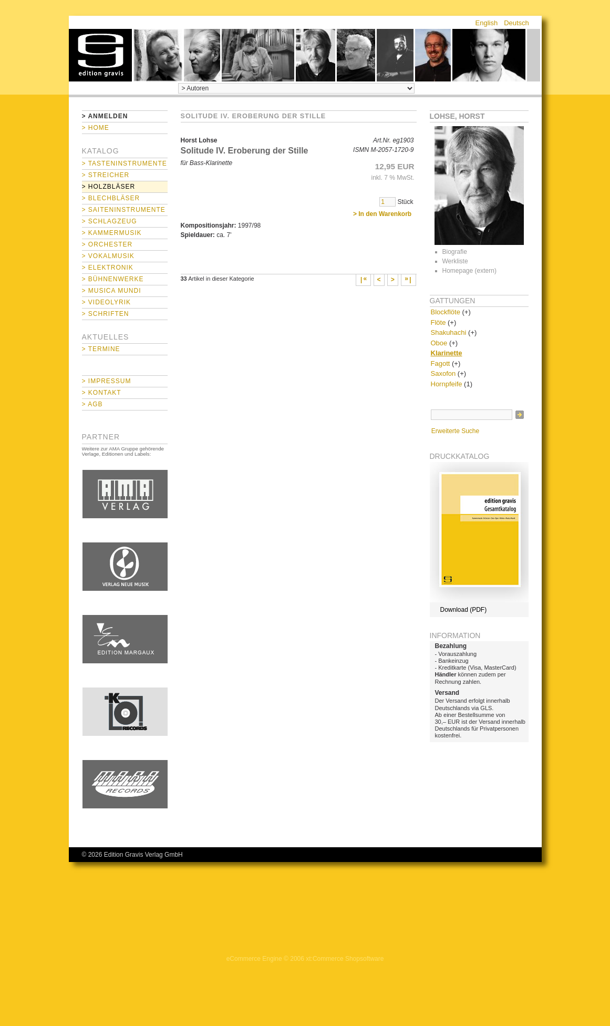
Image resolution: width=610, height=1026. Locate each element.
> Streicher (106, 175)
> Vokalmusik (108, 256)
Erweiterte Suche (455, 431)
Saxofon (443, 373)
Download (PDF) (463, 609)
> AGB (92, 404)
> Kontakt (101, 392)
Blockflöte (445, 312)
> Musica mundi (111, 290)
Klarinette (446, 353)
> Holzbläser (109, 186)
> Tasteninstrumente (124, 163)
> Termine (101, 349)
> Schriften (105, 313)
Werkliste (455, 261)
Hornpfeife (446, 384)
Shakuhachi (449, 332)
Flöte (438, 322)
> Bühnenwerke (113, 279)
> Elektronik (107, 267)
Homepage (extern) (469, 270)
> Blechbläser (111, 198)
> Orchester (107, 244)
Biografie (454, 251)
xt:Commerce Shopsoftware (345, 958)
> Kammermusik (112, 233)
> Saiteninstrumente (124, 209)
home (100, 55)
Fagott (440, 363)
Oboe (439, 343)
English (486, 23)
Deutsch (516, 23)
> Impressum (106, 381)
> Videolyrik (106, 302)
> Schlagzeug (109, 221)
